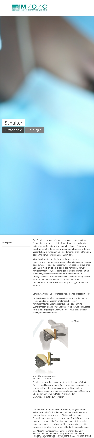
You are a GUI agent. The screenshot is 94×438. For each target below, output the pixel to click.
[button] (16, 243)
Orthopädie (7, 242)
